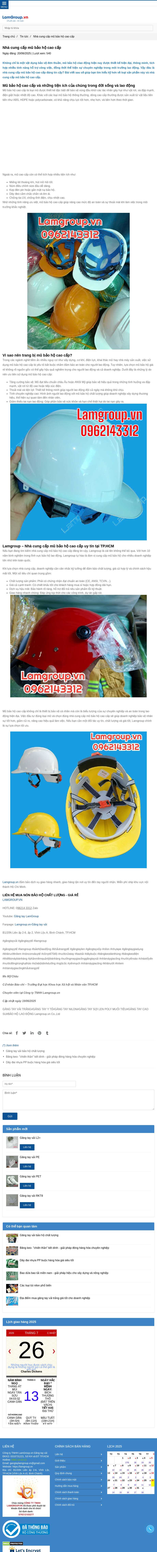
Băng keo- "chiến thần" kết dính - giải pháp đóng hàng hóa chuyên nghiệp (50, 1056)
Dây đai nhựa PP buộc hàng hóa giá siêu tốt (33, 1062)
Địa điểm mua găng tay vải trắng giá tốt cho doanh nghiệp (55, 1298)
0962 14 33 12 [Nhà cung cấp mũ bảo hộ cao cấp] (83, 3)
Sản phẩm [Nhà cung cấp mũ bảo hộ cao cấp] (78, 1467)
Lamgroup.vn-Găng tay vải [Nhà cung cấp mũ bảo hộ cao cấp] (31, 924)
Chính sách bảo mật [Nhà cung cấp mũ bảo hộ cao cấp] (78, 1479)
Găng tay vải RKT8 (31, 1195)
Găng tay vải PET (30, 1176)
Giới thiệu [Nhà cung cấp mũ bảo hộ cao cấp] (78, 1460)
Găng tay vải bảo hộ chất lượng (25, 1051)
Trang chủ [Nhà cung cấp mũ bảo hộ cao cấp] (10, 36)
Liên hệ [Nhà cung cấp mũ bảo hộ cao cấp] (27, 1147)
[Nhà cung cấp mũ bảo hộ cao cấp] (78, 136)
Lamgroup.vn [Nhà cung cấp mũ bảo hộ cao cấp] (11, 882)
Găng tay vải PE (30, 1157)
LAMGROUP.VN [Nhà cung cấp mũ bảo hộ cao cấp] (12, 899)
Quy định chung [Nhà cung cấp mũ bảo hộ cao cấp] (78, 1473)
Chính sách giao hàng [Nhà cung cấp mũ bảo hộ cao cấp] (78, 1498)
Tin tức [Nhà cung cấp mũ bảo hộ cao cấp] (25, 36)
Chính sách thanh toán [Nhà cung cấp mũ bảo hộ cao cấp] (78, 1492)
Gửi (10, 1116)
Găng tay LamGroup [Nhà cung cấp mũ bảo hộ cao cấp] (26, 916)
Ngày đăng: (10, 53)
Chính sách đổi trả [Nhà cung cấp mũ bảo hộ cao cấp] (78, 1504)
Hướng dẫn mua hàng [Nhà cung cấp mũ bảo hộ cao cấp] (78, 1486)
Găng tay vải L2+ (30, 1137)
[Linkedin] (31, 1033)
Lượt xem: (39, 53)
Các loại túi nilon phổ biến (35, 1285)
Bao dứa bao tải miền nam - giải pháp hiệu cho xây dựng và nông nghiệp (64, 1272)
